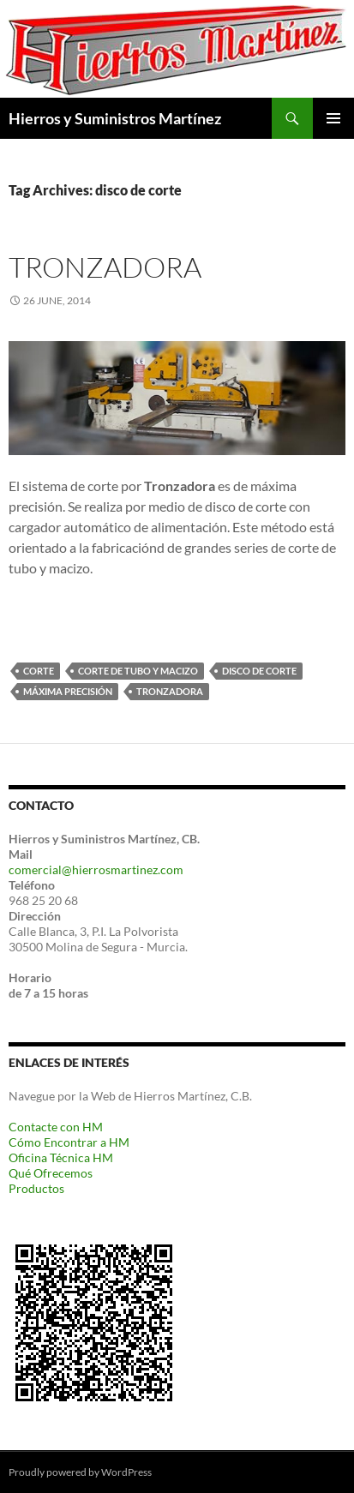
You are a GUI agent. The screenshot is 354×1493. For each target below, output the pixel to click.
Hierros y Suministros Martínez (115, 118)
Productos (36, 1188)
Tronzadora (105, 267)
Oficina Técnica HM (61, 1157)
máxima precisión (67, 691)
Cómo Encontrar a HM (69, 1142)
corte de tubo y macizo (138, 670)
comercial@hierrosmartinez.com (96, 869)
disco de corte (259, 670)
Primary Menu (333, 118)
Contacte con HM (56, 1126)
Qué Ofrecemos (51, 1173)
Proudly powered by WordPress (80, 1472)
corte (38, 670)
